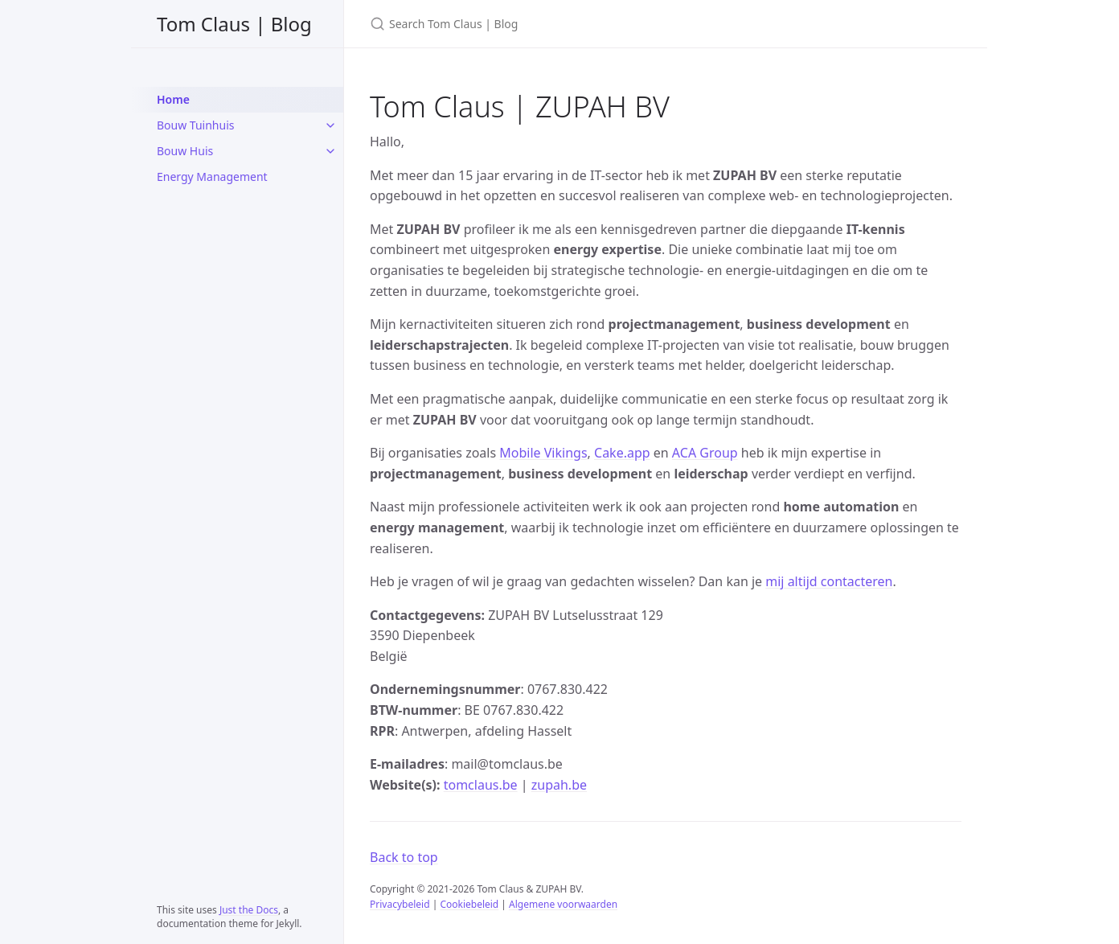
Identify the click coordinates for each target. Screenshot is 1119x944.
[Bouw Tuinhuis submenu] (330, 125)
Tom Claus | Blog (234, 23)
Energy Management (212, 176)
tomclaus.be (481, 785)
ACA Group (705, 453)
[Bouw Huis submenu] (330, 151)
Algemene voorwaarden (563, 904)
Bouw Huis (185, 150)
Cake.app (622, 453)
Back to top (404, 857)
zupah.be (559, 785)
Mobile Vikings (543, 453)
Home (173, 99)
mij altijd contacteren (828, 581)
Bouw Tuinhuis (196, 125)
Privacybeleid (400, 904)
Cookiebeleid (469, 904)
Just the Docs (248, 910)
